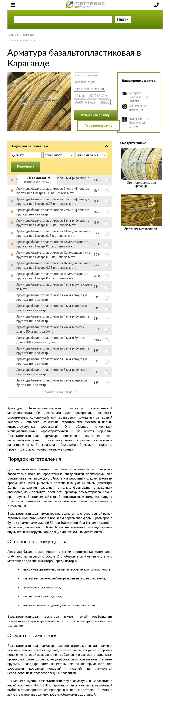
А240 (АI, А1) (98, 95)
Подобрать (25, 166)
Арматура (29, 40)
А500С (104, 102)
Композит (29, 34)
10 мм (79, 95)
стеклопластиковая (89, 89)
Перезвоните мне (98, 125)
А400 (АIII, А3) (85, 102)
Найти (123, 19)
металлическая (86, 75)
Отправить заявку (95, 115)
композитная (85, 82)
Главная (13, 34)
